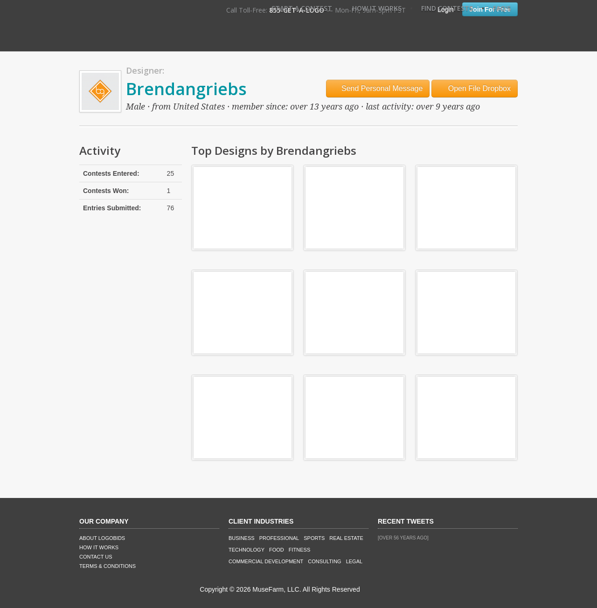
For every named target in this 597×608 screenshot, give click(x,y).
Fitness (299, 550)
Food (276, 550)
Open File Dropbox (474, 88)
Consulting (324, 561)
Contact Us (95, 557)
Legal (354, 561)
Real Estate (346, 538)
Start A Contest (301, 8)
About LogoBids (102, 538)
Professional (279, 538)
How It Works (377, 8)
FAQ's (502, 8)
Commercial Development (266, 561)
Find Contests (447, 8)
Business (242, 538)
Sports (314, 538)
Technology (246, 550)
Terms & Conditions (107, 566)
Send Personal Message (378, 88)
